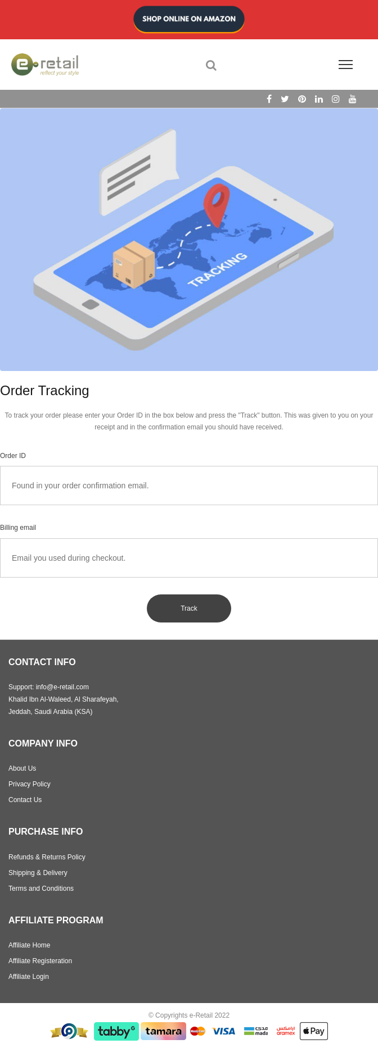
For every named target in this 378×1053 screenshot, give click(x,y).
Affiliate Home (29, 945)
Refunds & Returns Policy (47, 857)
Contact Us (25, 800)
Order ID (13, 456)
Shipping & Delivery (38, 873)
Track (189, 608)
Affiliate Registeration (40, 961)
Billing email (18, 528)
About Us (22, 768)
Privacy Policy (29, 784)
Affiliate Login (28, 977)
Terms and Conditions (41, 888)
